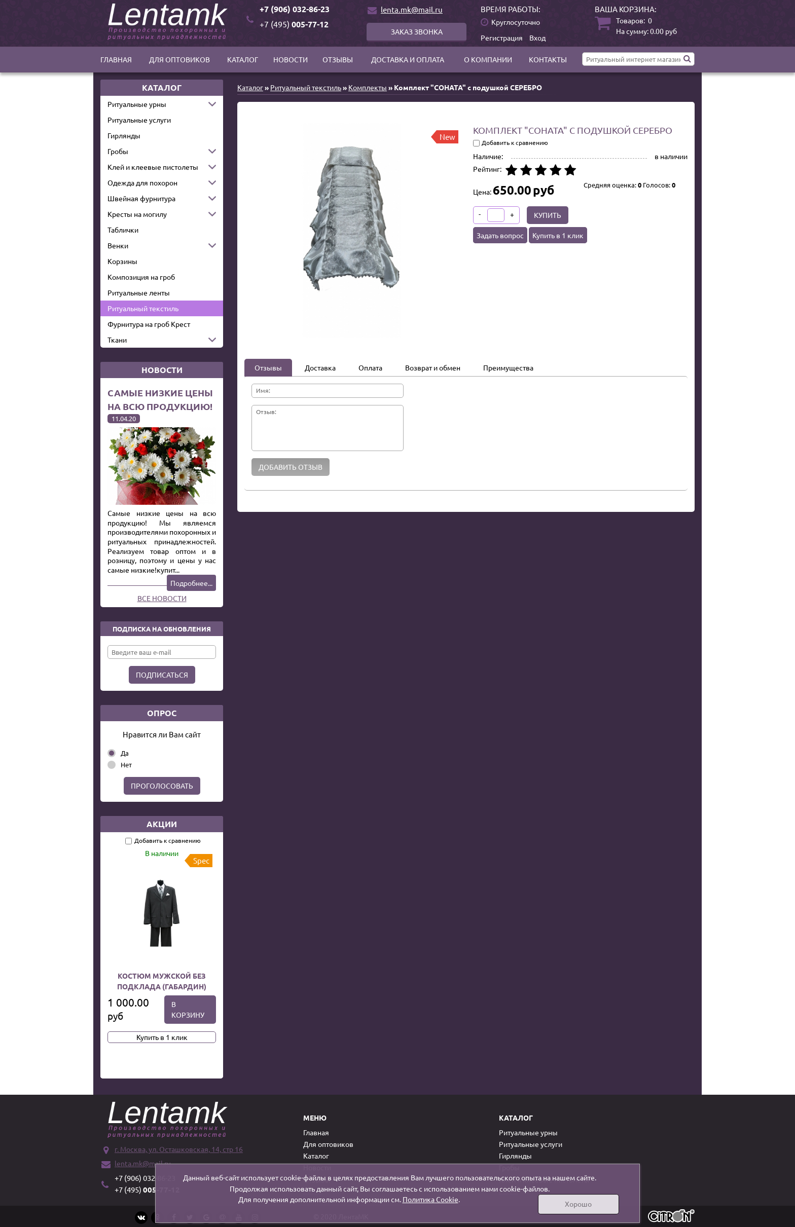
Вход (537, 37)
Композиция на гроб (141, 276)
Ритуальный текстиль (142, 308)
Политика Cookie (430, 1199)
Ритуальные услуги (139, 119)
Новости (290, 59)
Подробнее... (191, 582)
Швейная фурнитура (141, 198)
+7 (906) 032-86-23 (295, 9)
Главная (116, 59)
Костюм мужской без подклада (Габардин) (161, 981)
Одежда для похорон (142, 182)
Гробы (117, 151)
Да (125, 753)
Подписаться (162, 674)
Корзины (122, 261)
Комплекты (367, 87)
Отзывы (337, 59)
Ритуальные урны (136, 103)
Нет (126, 764)
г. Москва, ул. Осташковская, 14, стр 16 (179, 1149)
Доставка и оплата (407, 59)
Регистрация (502, 37)
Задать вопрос (500, 235)
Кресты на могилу (137, 213)
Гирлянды (123, 135)
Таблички (122, 229)
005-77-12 (294, 24)
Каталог (242, 59)
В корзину (187, 1009)
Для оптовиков (179, 59)
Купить (547, 214)
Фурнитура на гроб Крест (148, 323)
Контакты (548, 59)
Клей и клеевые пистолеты (152, 166)
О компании (488, 59)
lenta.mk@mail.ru (412, 9)
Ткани (117, 339)
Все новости (162, 598)
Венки (117, 245)
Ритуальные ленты (138, 292)
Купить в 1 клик (162, 1037)
